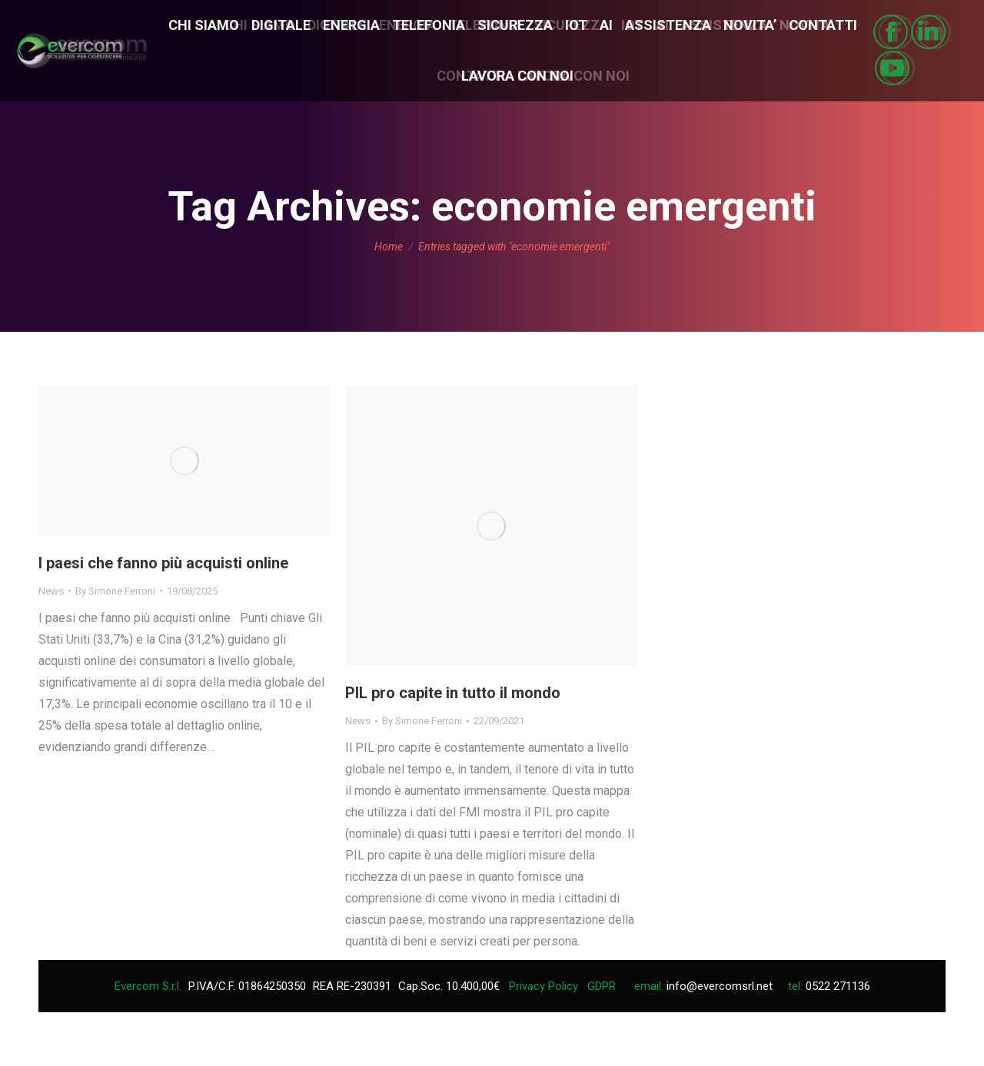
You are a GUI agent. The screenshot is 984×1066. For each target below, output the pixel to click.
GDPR (601, 986)
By (115, 591)
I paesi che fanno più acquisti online (163, 563)
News (51, 591)
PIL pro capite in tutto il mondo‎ (452, 693)
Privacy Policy (543, 986)
